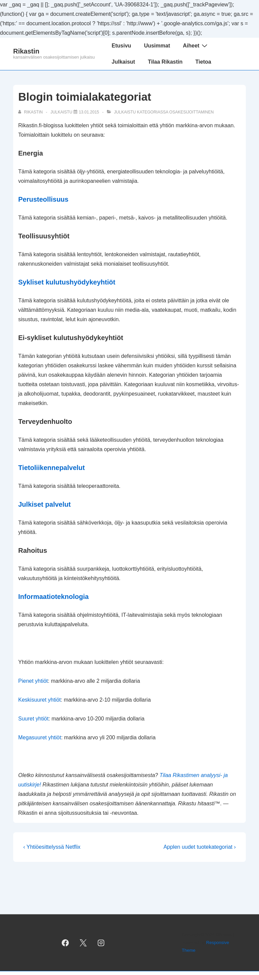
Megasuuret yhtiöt (39, 737)
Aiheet (196, 45)
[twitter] (83, 943)
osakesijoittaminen (191, 112)
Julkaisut (123, 62)
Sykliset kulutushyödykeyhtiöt (66, 282)
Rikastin (26, 51)
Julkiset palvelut (44, 504)
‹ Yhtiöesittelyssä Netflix (52, 847)
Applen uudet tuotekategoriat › (200, 847)
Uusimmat (157, 45)
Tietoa (203, 62)
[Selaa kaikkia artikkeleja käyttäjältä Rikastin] (31, 112)
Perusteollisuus (43, 199)
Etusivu (121, 45)
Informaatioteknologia (53, 596)
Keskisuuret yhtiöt (39, 700)
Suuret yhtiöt (33, 718)
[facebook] (65, 943)
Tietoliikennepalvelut (51, 467)
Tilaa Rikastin (165, 62)
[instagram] (100, 943)
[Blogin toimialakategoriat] (89, 112)
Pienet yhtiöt (33, 681)
